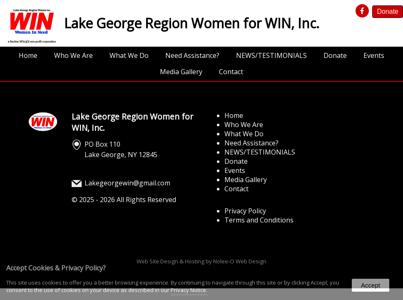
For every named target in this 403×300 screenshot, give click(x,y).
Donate (236, 161)
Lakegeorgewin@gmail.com (127, 183)
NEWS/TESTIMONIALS (271, 55)
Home (28, 55)
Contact (231, 71)
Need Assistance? (192, 55)
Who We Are (73, 55)
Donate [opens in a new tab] (335, 55)
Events (373, 55)
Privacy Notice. (189, 290)
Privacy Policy (245, 210)
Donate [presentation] (387, 11)
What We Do (129, 55)
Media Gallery (181, 71)
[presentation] (363, 11)
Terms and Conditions (259, 220)
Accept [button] (370, 285)
